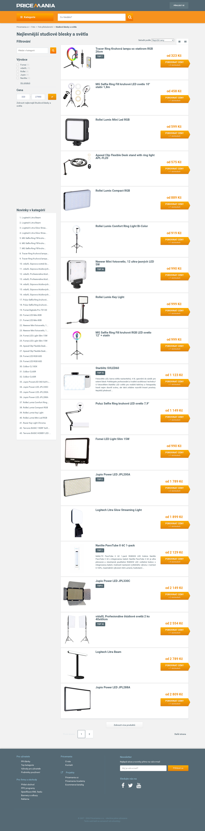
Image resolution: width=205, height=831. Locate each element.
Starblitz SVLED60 (107, 368)
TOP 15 (100, 373)
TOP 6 (99, 586)
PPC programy (28, 788)
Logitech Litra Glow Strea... (34, 228)
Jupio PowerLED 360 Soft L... (36, 382)
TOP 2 (99, 479)
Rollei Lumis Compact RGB (35, 407)
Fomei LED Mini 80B (32, 315)
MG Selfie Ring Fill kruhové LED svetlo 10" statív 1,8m (123, 86)
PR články (25, 761)
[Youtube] (138, 786)
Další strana (180, 734)
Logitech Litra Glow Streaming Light (119, 510)
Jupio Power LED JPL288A (35, 397)
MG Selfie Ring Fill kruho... (34, 238)
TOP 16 (100, 269)
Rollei (24, 71)
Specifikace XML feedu (31, 792)
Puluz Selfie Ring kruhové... (35, 299)
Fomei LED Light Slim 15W (35, 335)
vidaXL (25, 68)
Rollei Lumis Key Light (33, 412)
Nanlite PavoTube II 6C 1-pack (115, 545)
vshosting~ (116, 821)
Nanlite (25, 78)
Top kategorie (27, 765)
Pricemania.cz (23, 27)
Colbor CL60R (29, 371)
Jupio (24, 75)
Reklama (25, 799)
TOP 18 (100, 624)
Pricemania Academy (75, 781)
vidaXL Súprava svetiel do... (36, 264)
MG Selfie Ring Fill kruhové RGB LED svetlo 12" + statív (123, 334)
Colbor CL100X (30, 366)
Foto (33, 27)
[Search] (130, 17)
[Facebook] (123, 786)
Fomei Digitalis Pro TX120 (35, 310)
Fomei (24, 65)
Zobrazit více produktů (124, 725)
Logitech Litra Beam (31, 217)
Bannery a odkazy (29, 795)
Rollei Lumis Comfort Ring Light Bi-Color (122, 226)
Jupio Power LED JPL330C (35, 387)
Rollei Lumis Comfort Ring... (36, 402)
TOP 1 (99, 550)
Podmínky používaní (30, 772)
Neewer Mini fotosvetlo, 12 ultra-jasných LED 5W (125, 263)
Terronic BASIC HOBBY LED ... (37, 433)
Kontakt (69, 765)
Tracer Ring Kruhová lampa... (35, 253)
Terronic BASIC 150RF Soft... (36, 428)
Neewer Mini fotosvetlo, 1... (35, 325)
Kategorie (27, 17)
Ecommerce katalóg (74, 784)
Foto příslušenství (45, 27)
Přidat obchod (27, 784)
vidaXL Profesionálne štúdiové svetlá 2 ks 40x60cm (123, 618)
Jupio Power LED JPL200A (35, 392)
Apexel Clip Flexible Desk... (35, 346)
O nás (68, 761)
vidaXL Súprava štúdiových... (36, 269)
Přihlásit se (179, 5)
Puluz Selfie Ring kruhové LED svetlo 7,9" (122, 403)
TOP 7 (99, 56)
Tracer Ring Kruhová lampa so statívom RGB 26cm (124, 50)
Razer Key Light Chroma (34, 423)
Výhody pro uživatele (31, 768)
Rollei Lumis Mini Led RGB (35, 418)
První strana (69, 734)
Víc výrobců (25, 83)
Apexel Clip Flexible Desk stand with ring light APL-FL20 (125, 157)
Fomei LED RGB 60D (32, 356)
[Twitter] (130, 786)
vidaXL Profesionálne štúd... (36, 274)
